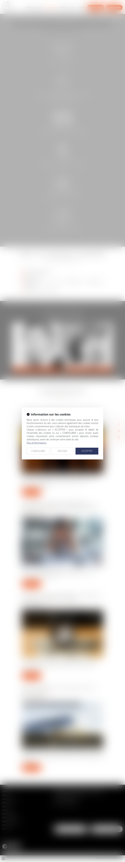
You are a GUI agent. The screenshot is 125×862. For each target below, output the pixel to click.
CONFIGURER (38, 451)
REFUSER (62, 451)
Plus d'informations (36, 442)
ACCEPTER (87, 450)
